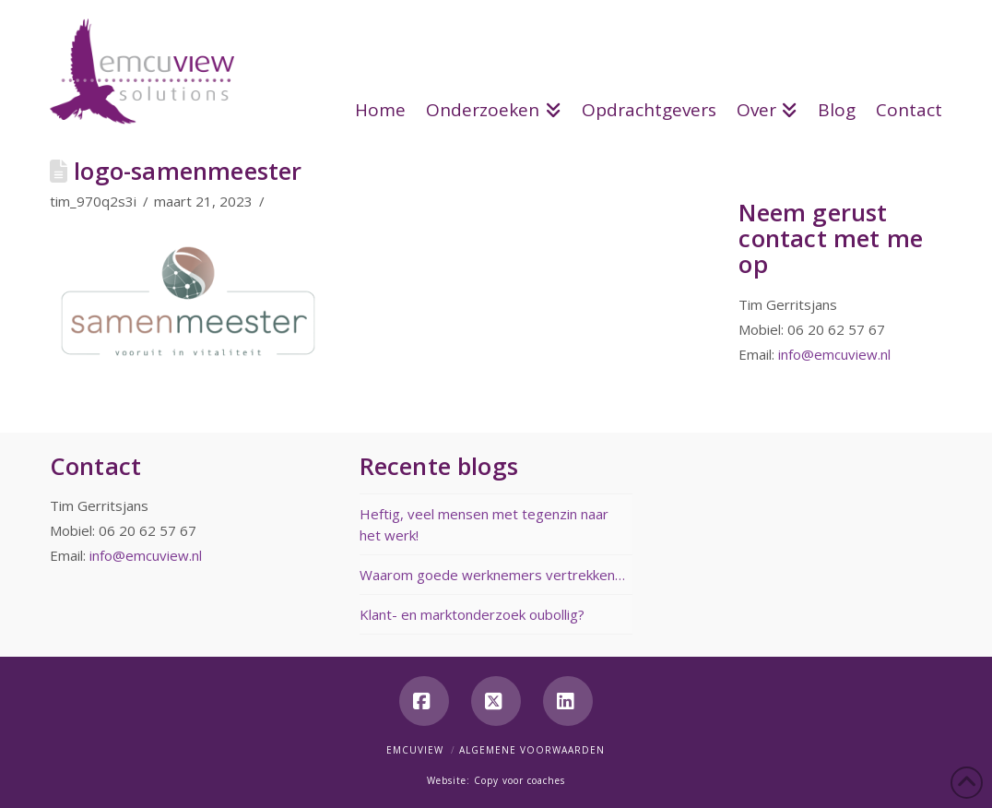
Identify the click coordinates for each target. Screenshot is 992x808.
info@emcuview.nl (834, 354)
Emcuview (414, 749)
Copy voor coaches (519, 780)
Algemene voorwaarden (532, 749)
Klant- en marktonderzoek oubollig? (472, 614)
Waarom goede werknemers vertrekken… (492, 574)
